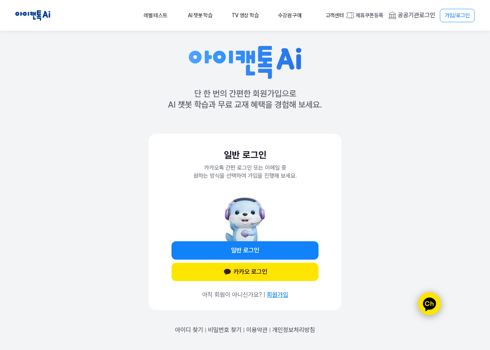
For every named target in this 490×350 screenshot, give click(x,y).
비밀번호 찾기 (225, 330)
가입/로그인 (457, 15)
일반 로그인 (245, 250)
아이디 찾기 (189, 330)
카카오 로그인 (245, 271)
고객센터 (335, 15)
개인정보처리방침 (293, 330)
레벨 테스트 (155, 15)
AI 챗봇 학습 (200, 15)
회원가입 (277, 294)
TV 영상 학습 (245, 15)
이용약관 (257, 330)
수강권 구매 (289, 15)
